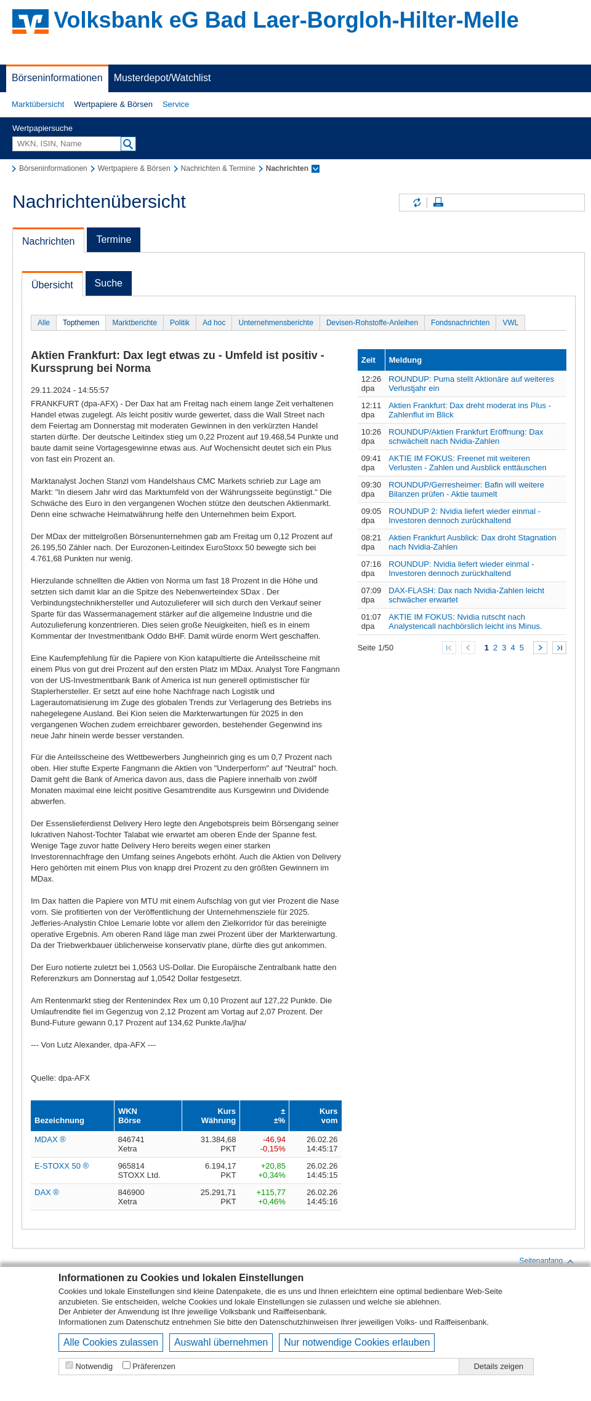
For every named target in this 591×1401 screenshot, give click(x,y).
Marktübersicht (38, 104)
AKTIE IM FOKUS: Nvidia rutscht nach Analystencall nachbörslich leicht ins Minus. (465, 621)
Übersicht (52, 285)
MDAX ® (50, 1139)
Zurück (468, 647)
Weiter (540, 647)
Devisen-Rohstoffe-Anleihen (372, 322)
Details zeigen (498, 1366)
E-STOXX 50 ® (61, 1165)
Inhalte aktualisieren (416, 202)
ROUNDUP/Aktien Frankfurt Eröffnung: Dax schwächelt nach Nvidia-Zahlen (465, 436)
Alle (44, 322)
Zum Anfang (449, 647)
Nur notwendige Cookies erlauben (357, 1342)
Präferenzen (153, 1366)
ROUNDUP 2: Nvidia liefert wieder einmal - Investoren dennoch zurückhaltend (464, 516)
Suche (109, 283)
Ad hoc (214, 322)
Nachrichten (48, 241)
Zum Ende (559, 647)
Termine (113, 239)
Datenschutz (148, 1322)
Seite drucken (438, 202)
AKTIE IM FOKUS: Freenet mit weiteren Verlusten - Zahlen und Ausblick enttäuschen (467, 463)
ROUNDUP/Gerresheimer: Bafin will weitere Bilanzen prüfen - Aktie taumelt (466, 489)
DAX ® (46, 1192)
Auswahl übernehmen (221, 1342)
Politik (180, 322)
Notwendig (94, 1366)
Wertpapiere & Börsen (113, 104)
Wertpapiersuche (42, 128)
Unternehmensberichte (275, 322)
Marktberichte (134, 322)
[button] (38, 104)
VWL (510, 322)
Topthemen (81, 322)
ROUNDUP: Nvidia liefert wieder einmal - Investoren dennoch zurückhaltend (461, 568)
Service (176, 104)
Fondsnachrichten (460, 322)
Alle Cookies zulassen (110, 1342)
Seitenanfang (547, 1261)
